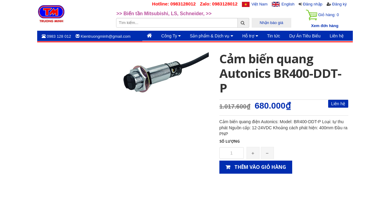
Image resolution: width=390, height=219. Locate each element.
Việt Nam (259, 4)
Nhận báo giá (271, 22)
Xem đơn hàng (325, 25)
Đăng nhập (312, 4)
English (288, 4)
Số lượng (229, 141)
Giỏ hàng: (322, 15)
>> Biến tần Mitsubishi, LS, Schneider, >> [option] (163, 13)
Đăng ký (339, 4)
